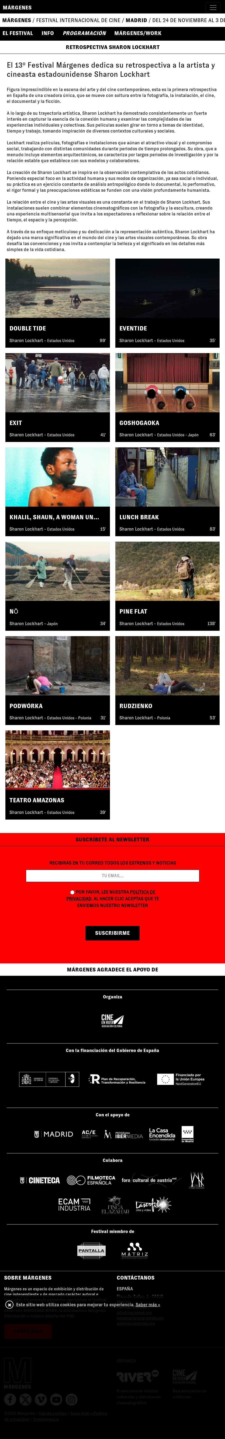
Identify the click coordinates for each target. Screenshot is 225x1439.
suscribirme (112, 933)
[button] (20, 33)
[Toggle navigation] (213, 7)
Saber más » (148, 1304)
